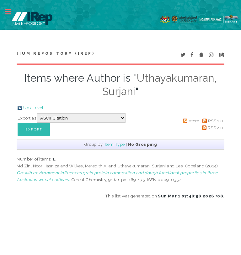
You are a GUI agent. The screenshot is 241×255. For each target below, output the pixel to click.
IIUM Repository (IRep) (55, 53)
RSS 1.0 (215, 120)
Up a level (33, 107)
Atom (194, 120)
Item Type (115, 144)
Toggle (11, 11)
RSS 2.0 (215, 127)
